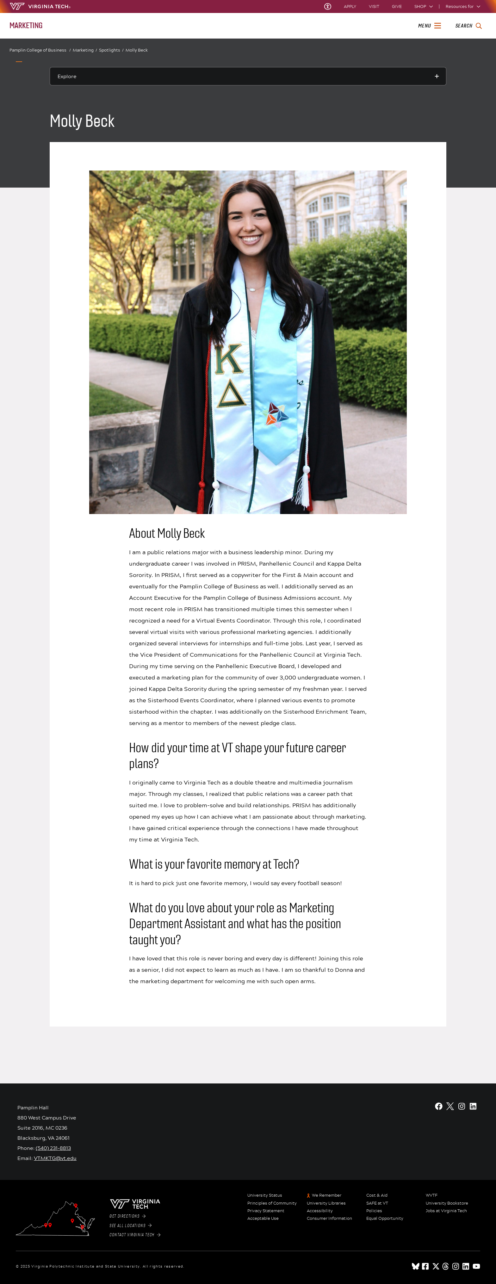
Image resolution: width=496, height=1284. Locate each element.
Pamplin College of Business (40, 50)
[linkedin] (466, 1266)
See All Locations (130, 1225)
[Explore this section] (248, 76)
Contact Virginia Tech (134, 1234)
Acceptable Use (263, 1218)
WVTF (431, 1195)
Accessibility (320, 1211)
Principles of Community (272, 1203)
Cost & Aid (377, 1195)
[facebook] (426, 1266)
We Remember (326, 1195)
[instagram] (456, 1266)
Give (397, 6)
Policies (374, 1211)
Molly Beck (137, 50)
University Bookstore (447, 1203)
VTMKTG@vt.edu (55, 1158)
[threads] (446, 1266)
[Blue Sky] (415, 1266)
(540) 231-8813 (53, 1148)
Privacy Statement (265, 1211)
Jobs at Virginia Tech (446, 1211)
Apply (350, 6)
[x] (436, 1266)
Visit (374, 6)
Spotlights (111, 50)
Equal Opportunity (384, 1218)
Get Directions (127, 1216)
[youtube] (476, 1266)
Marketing (85, 50)
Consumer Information (329, 1218)
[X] (450, 1106)
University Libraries (326, 1203)
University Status (264, 1195)
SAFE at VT (377, 1203)
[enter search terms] (469, 25)
